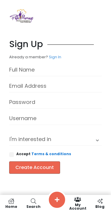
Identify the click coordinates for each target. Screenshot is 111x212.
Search (33, 203)
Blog (100, 203)
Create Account (34, 167)
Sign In (55, 56)
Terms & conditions (51, 153)
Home (11, 203)
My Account (78, 203)
